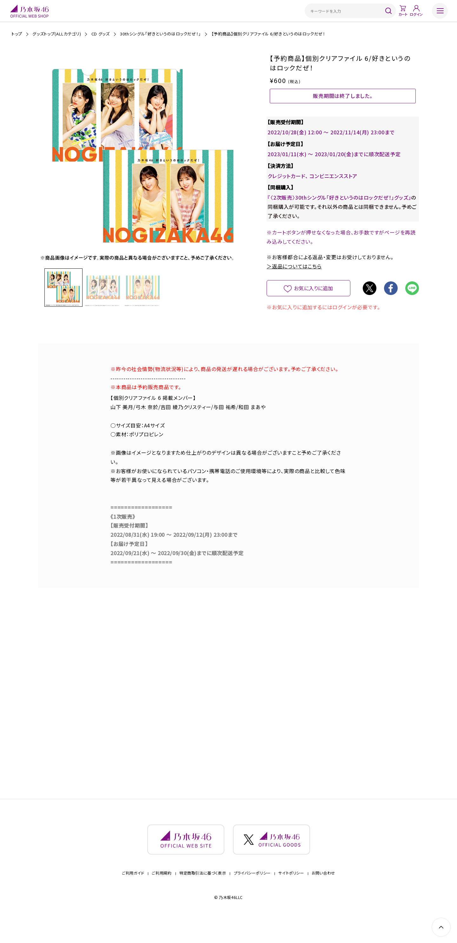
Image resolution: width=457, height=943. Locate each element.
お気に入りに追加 (313, 298)
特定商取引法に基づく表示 (202, 891)
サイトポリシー (291, 891)
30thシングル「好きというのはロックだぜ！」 (160, 34)
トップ (16, 34)
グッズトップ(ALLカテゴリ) (56, 34)
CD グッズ (100, 34)
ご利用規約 (161, 891)
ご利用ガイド (133, 891)
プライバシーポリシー (252, 891)
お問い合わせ (323, 891)
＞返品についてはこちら (294, 276)
